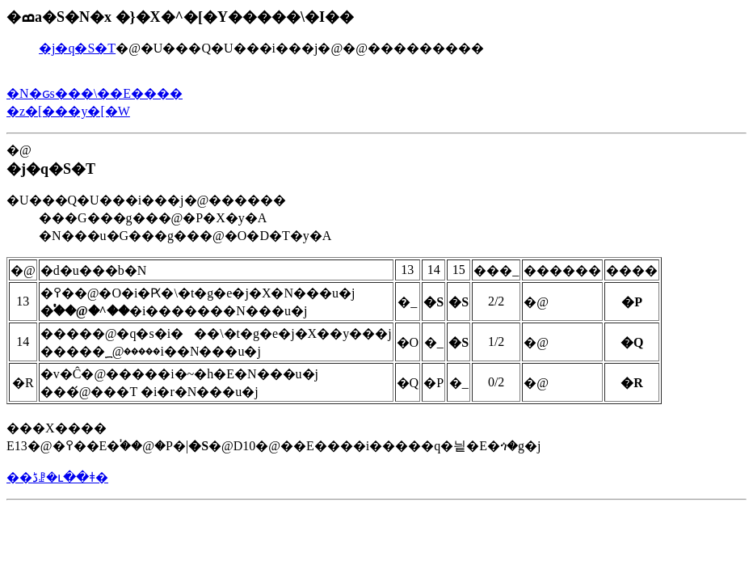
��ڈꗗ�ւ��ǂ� (57, 477)
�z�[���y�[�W (68, 111)
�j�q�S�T (77, 48)
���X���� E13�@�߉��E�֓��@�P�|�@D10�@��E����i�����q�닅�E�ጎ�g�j (334, 355)
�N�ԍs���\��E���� (94, 93)
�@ (376, 193)
